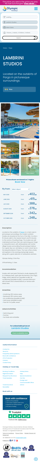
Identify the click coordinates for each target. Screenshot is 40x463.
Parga (10, 48)
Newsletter (6, 387)
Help (21, 374)
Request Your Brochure (10, 376)
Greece (5, 48)
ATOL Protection (7, 358)
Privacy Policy (19, 433)
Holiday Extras (24, 371)
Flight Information (8, 374)
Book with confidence (9, 356)
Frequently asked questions (11, 354)
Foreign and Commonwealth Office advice (27, 382)
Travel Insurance (8, 385)
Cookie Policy (7, 362)
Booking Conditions (9, 371)
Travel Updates (7, 378)
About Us (5, 351)
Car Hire (22, 378)
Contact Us (6, 349)
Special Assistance (25, 376)
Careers (5, 360)
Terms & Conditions (8, 433)
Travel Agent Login (21, 437)
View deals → (30, 3)
